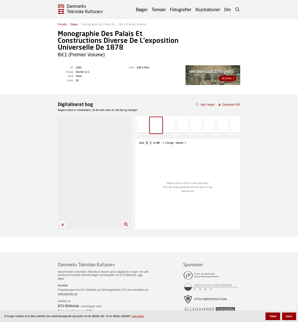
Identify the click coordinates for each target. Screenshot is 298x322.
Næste (179, 142)
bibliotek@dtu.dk (68, 293)
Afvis (289, 316)
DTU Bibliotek (68, 306)
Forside (62, 24)
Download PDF (231, 104)
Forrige (169, 142)
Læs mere (138, 316)
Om (227, 9)
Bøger (142, 9)
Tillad (272, 316)
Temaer (158, 9)
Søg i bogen (207, 104)
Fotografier (181, 9)
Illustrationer (207, 9)
